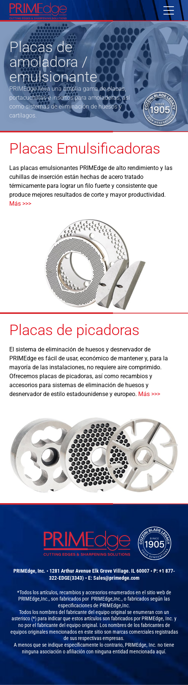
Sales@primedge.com (116, 578)
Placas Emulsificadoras (84, 148)
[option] (94, 76)
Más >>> (20, 203)
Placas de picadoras (74, 330)
